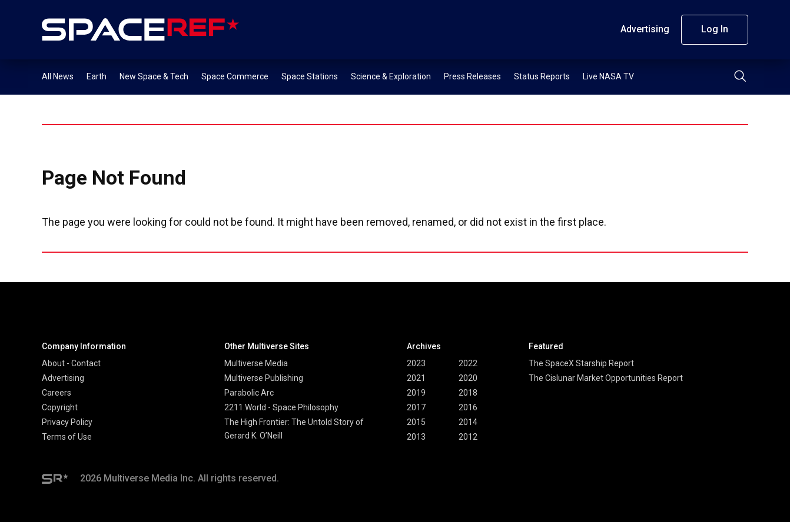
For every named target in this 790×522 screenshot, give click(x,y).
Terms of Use (67, 436)
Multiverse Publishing (263, 378)
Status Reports (542, 76)
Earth (97, 76)
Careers (56, 392)
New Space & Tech (154, 76)
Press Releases (472, 76)
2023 (416, 363)
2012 (468, 436)
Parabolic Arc (249, 392)
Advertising (644, 29)
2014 (468, 422)
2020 (468, 378)
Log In (714, 29)
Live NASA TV (608, 76)
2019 (416, 392)
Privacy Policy (67, 422)
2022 (468, 363)
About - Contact (71, 363)
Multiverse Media (256, 363)
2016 (468, 407)
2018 (468, 392)
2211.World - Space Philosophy (281, 407)
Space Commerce (234, 76)
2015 (416, 422)
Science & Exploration (391, 76)
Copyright (60, 407)
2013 (416, 436)
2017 (416, 407)
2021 (416, 378)
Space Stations (309, 76)
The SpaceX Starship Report (581, 363)
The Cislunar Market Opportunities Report (606, 378)
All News (58, 76)
